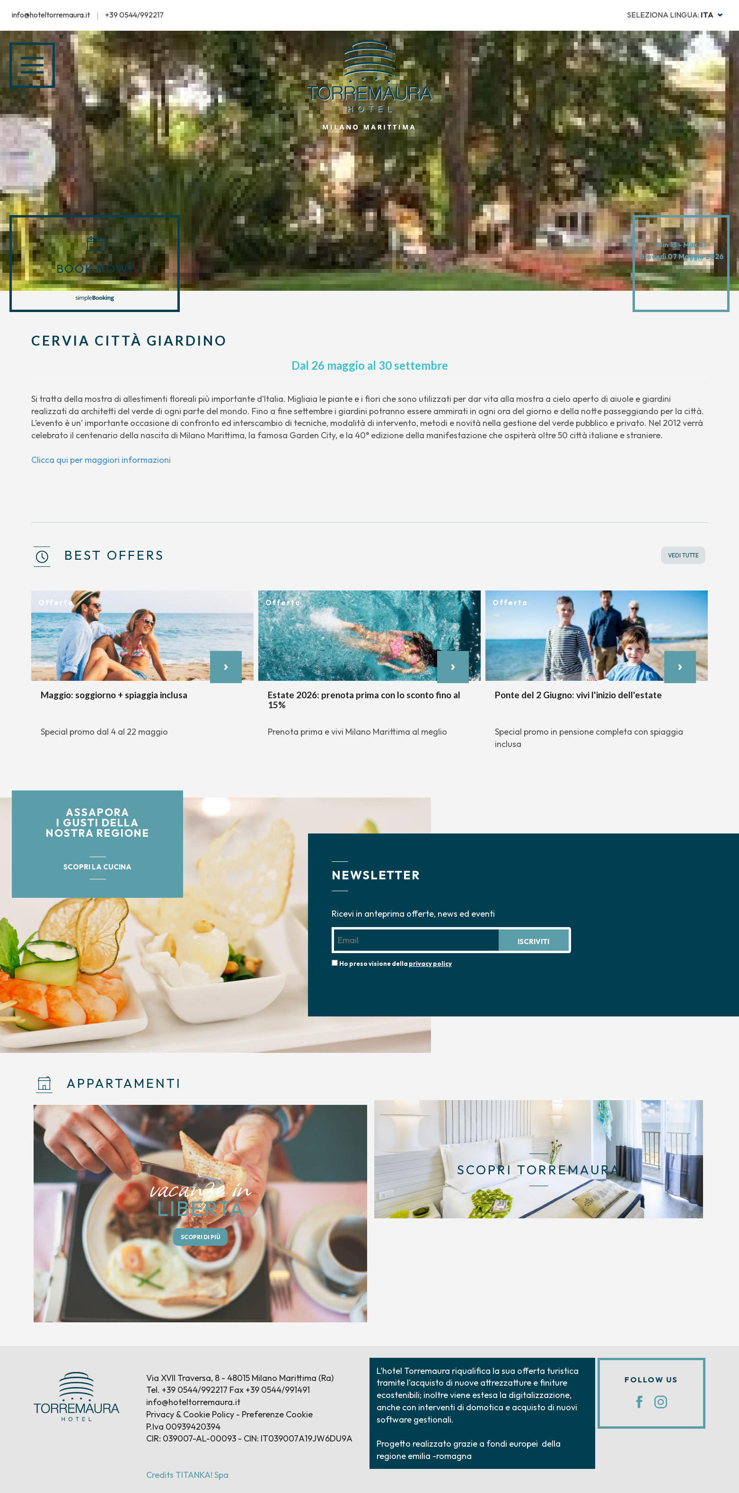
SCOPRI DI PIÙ (200, 1237)
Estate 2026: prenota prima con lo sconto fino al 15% (364, 699)
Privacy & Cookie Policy (190, 1414)
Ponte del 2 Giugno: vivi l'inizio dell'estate (578, 694)
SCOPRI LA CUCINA (97, 866)
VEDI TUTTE (683, 555)
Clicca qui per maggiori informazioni (101, 459)
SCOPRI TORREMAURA (539, 1169)
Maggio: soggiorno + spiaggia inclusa (114, 694)
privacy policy (430, 963)
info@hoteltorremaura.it (51, 14)
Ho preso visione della (395, 963)
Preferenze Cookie (277, 1414)
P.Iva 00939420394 (183, 1426)
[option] (142, 668)
